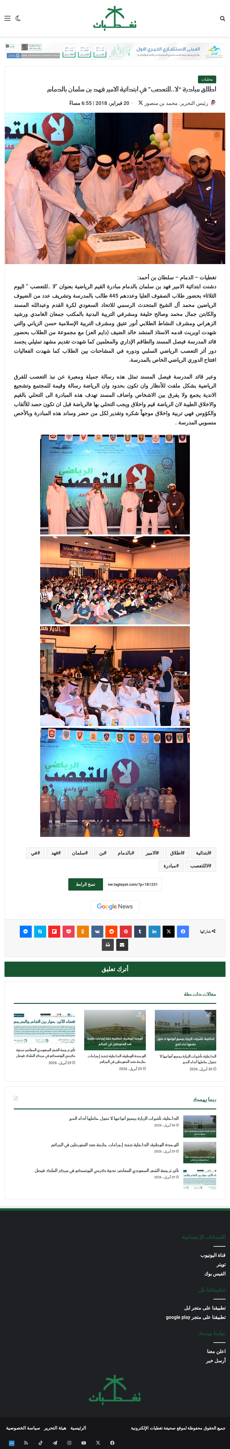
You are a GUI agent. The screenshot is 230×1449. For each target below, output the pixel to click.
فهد (54, 853)
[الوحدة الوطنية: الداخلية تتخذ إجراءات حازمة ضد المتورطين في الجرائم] (115, 1030)
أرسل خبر (216, 1361)
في (34, 853)
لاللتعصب (199, 866)
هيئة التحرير (55, 1428)
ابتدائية (202, 853)
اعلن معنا (216, 1352)
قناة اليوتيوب (213, 1256)
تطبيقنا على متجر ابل (205, 1308)
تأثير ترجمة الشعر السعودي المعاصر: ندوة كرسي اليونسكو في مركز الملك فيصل (45, 1054)
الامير (151, 853)
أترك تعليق (115, 969)
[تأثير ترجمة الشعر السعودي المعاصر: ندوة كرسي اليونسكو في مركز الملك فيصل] (44, 1027)
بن (101, 853)
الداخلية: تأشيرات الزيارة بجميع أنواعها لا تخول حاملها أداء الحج (188, 1060)
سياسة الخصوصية (23, 1428)
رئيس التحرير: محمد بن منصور (173, 103)
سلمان (78, 853)
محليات (207, 79)
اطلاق (176, 853)
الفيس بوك (215, 1274)
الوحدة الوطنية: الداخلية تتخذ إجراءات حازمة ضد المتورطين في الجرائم (117, 1060)
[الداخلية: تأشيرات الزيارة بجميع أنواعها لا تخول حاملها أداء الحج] (185, 1031)
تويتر (221, 1265)
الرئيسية (78, 1428)
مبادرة (170, 866)
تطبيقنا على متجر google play (196, 1318)
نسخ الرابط (85, 884)
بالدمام (124, 853)
